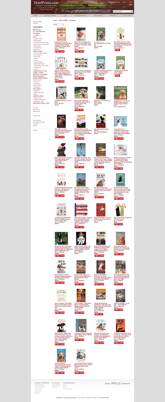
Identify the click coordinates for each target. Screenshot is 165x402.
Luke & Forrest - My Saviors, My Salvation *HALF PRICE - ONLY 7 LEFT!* (82, 72)
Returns (65, 387)
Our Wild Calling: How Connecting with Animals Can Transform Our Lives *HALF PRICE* (103, 190)
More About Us (37, 120)
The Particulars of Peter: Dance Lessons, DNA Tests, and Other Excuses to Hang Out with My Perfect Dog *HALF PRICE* (122, 190)
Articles (35, 125)
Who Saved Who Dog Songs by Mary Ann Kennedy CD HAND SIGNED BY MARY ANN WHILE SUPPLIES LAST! (64, 248)
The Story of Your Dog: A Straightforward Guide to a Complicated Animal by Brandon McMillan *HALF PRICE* (82, 190)
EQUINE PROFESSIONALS (40, 78)
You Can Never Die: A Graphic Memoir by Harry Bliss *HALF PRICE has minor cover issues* (83, 366)
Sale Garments (37, 47)
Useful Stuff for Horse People (41, 65)
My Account (127, 15)
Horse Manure (37, 67)
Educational (37, 87)
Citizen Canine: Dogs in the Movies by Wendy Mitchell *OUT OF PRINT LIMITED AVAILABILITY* (82, 248)
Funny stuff (36, 123)
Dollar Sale (36, 49)
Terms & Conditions (40, 387)
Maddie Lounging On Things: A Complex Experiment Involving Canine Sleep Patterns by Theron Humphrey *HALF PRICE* (123, 160)
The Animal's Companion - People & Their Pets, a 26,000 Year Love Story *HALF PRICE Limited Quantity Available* (103, 160)
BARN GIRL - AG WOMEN (40, 74)
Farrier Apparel (37, 80)
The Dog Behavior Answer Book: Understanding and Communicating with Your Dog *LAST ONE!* (122, 277)
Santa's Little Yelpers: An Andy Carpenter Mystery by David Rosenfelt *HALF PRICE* (82, 277)
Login (130, 4)
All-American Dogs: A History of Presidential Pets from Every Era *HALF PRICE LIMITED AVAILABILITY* (83, 220)
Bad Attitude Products (39, 63)
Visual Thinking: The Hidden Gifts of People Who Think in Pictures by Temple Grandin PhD (63, 305)
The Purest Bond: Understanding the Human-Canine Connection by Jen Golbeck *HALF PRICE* (63, 366)
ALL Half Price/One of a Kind (41, 42)
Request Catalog (37, 21)
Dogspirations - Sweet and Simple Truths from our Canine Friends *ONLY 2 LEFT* (122, 103)
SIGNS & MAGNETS (38, 76)
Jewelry (35, 58)
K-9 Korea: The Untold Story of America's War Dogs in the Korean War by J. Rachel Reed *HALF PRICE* (122, 335)
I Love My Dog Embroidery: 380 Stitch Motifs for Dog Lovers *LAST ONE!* (63, 219)
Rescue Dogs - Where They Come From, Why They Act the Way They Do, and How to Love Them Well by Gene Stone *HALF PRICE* (63, 336)
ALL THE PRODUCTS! (39, 31)
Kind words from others (39, 122)
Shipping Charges (50, 15)
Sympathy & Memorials (39, 99)
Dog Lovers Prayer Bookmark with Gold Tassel (123, 218)
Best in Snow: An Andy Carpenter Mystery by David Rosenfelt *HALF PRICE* (63, 276)
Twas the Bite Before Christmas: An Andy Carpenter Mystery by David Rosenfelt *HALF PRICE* (102, 277)
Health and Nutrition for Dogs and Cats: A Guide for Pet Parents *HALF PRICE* (63, 189)
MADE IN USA (37, 29)
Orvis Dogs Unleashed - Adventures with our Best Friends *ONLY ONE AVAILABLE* (82, 103)
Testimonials (38, 391)
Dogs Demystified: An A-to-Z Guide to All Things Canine (102, 218)
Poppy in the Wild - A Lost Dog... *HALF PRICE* (121, 304)
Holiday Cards (37, 97)
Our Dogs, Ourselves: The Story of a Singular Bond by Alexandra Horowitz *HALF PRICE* (82, 160)
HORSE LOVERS (37, 51)
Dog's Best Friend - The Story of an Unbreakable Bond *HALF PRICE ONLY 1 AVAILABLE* (63, 160)
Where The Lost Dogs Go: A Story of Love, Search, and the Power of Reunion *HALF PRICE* (83, 44)
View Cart (113, 15)
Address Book (36, 111)
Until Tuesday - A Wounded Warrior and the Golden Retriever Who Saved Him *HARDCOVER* (82, 305)
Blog (65, 15)
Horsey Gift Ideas (38, 62)
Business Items (37, 85)
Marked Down (37, 46)
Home (35, 15)
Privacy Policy (38, 389)
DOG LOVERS (37, 89)
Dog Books (36, 90)
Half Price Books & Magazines (41, 44)
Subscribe (35, 23)
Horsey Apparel (37, 55)
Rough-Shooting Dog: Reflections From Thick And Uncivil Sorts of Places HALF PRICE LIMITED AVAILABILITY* (103, 306)
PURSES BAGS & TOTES (40, 71)
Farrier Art (36, 81)
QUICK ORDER (98, 15)
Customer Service (80, 15)
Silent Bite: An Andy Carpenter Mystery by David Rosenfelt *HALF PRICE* (63, 130)
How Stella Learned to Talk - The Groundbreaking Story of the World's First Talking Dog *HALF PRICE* (122, 44)
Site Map (37, 393)
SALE (34, 37)
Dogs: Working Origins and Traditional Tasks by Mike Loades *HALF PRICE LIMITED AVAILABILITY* (102, 248)
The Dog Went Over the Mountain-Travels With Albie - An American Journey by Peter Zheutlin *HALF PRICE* (83, 131)
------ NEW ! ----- (37, 35)
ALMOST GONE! (38, 38)
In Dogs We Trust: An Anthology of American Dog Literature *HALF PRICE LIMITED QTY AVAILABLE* (63, 44)
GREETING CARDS (38, 96)
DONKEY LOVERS (38, 72)
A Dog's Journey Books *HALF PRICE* (121, 71)
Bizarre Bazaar (37, 40)
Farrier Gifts (37, 83)
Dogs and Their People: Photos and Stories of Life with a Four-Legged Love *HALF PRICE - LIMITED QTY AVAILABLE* (63, 73)
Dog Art (35, 94)
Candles (36, 69)
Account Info (36, 109)
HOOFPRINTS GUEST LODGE (41, 103)
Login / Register (56, 385)
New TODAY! (36, 33)
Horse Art (36, 60)
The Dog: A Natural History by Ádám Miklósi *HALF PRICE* (83, 334)
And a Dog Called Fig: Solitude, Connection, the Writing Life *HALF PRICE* (122, 247)
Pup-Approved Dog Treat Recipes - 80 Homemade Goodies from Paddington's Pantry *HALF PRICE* (102, 335)
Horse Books (37, 56)
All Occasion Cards (38, 101)
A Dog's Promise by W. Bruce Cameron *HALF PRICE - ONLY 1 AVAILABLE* (103, 72)
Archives (35, 130)
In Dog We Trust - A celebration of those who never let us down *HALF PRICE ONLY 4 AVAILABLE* (122, 131)
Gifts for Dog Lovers (39, 92)
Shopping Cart (112, 2)
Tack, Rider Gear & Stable (40, 53)
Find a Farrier (36, 115)
